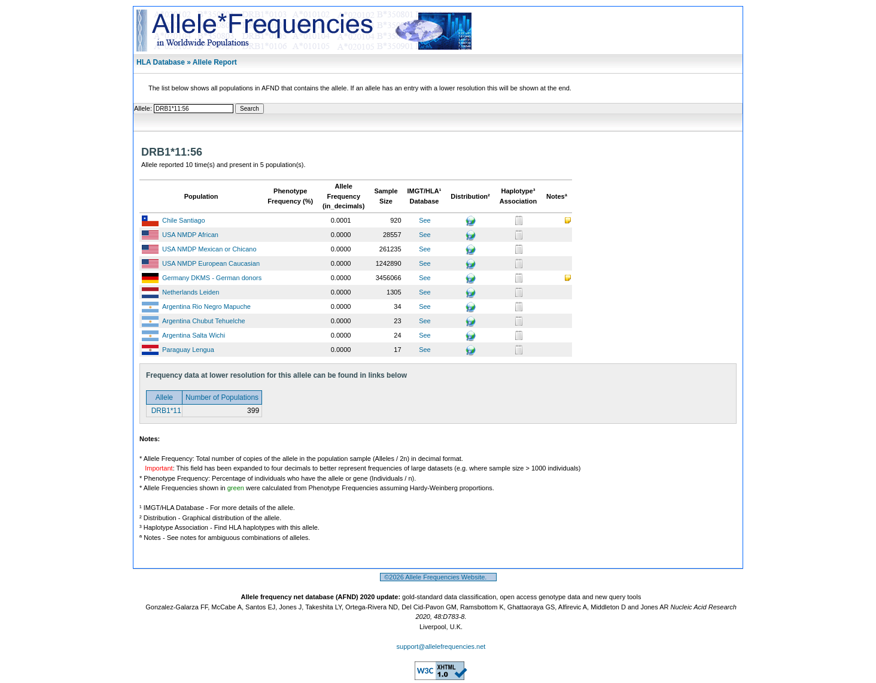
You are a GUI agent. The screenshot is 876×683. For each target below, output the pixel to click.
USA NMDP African (190, 234)
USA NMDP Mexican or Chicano (209, 249)
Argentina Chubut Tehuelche (203, 320)
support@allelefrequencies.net (441, 646)
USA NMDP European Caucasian (211, 263)
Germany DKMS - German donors (211, 277)
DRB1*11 (165, 410)
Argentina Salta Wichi (193, 335)
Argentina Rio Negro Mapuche (206, 306)
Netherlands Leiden (190, 292)
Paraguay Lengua (188, 349)
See (425, 220)
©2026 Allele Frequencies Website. (438, 577)
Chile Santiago (183, 220)
